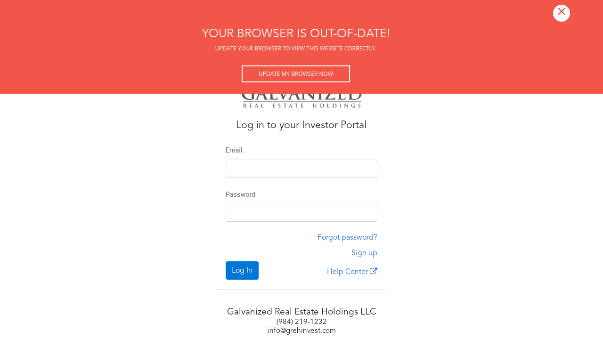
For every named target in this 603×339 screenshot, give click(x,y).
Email (234, 150)
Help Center (352, 271)
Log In (242, 270)
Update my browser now (296, 74)
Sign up (364, 253)
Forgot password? (347, 238)
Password (241, 195)
